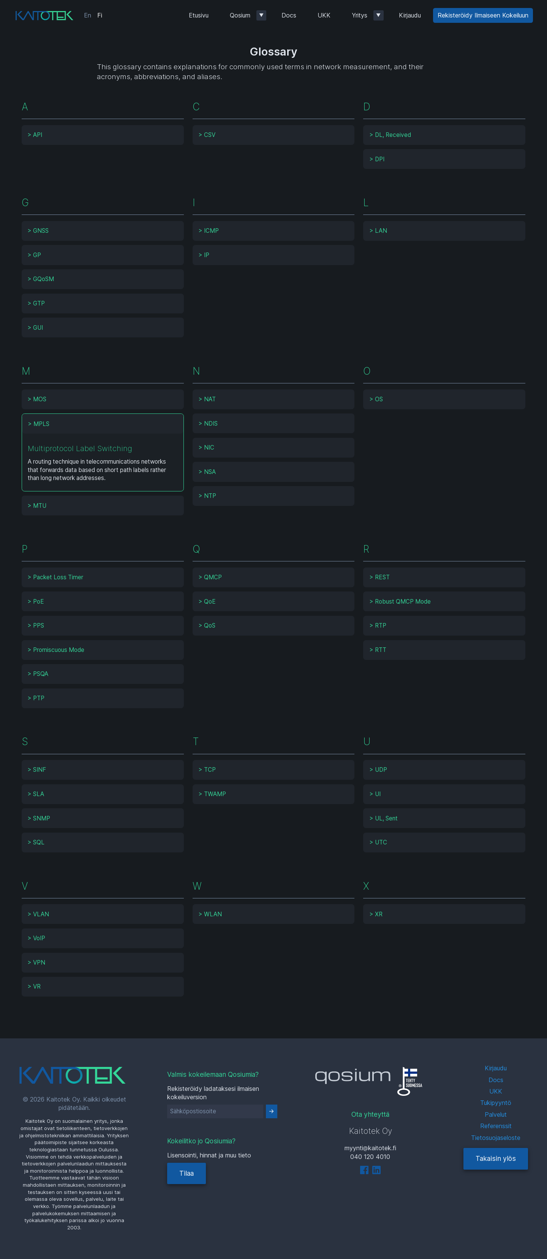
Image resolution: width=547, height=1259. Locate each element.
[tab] (103, 135)
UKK (324, 15)
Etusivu (199, 15)
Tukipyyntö (495, 1102)
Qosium (240, 15)
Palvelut (496, 1114)
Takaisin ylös (496, 1158)
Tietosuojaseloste (495, 1137)
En (87, 15)
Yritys (359, 15)
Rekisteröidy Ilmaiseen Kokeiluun (483, 15)
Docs (288, 15)
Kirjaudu (410, 15)
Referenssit (496, 1126)
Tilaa (186, 1173)
